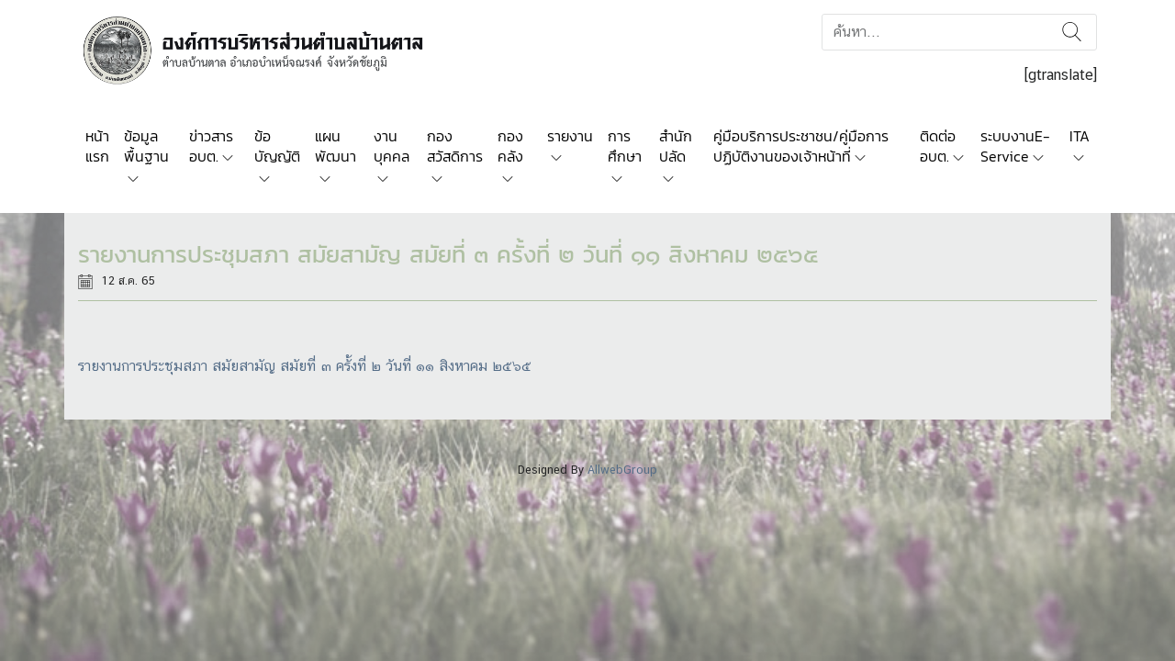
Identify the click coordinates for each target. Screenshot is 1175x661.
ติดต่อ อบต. (938, 146)
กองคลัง (510, 146)
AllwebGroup (622, 469)
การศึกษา (625, 146)
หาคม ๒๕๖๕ (493, 366)
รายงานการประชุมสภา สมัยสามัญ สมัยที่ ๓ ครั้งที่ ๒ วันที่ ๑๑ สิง (266, 366)
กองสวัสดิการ (455, 146)
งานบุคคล (391, 146)
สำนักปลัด (675, 146)
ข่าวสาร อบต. (211, 146)
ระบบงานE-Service (1015, 146)
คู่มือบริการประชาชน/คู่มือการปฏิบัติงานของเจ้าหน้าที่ (801, 146)
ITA (1079, 136)
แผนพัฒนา (335, 146)
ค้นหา (1071, 32)
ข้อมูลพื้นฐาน (146, 146)
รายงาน (570, 136)
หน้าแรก (97, 146)
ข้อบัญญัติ (277, 146)
